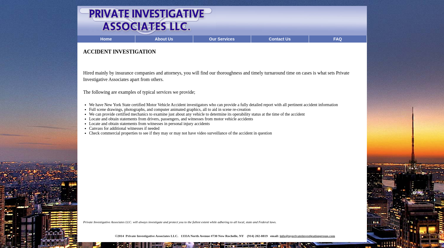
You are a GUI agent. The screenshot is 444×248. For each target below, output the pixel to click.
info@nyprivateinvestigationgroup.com (307, 236)
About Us (164, 39)
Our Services (222, 39)
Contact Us (280, 39)
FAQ (338, 39)
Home (106, 39)
